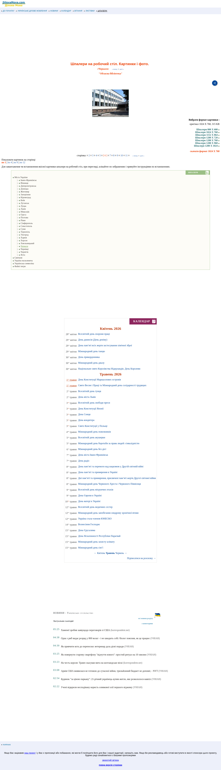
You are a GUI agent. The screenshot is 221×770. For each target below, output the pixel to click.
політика (6, 745)
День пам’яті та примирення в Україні (97, 472)
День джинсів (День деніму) (92, 339)
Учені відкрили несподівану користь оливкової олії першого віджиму (96, 687)
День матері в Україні (89, 501)
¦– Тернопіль (21, 232)
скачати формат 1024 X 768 (204, 151)
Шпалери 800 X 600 (207, 129)
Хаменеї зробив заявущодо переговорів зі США (85, 630)
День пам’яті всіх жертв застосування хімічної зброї (105, 345)
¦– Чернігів (20, 252)
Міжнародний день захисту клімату (96, 541)
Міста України (20, 177)
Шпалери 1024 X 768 (207, 132)
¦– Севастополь (22, 226)
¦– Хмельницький (23, 243)
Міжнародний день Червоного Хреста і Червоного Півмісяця (109, 484)
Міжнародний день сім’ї (90, 547)
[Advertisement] (91, 38)
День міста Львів (87, 397)
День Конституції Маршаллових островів (99, 379)
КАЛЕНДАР (66, 11)
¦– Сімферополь (23, 223)
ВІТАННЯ (78, 11)
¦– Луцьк (19, 206)
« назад (114, 69)
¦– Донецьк (20, 189)
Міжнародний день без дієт (92, 449)
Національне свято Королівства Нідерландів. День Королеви (109, 368)
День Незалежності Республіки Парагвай (99, 536)
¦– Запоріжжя (21, 194)
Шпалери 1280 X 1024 (206, 145)
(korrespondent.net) (120, 630)
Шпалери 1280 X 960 (207, 143)
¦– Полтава (20, 217)
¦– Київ (19, 200)
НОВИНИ (53, 11)
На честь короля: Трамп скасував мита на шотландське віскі (92, 662)
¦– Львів (19, 209)
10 (121, 155)
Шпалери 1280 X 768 (207, 140)
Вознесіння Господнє (89, 524)
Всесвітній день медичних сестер (95, 507)
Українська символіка (23, 263)
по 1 (4, 162)
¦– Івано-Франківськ (25, 180)
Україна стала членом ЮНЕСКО (95, 518)
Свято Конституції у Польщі (92, 426)
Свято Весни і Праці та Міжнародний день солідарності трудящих (112, 385)
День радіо (83, 460)
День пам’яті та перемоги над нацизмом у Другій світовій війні (110, 466)
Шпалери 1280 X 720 (207, 137)
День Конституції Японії (91, 408)
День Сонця (84, 414)
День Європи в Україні (90, 495)
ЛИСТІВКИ (89, 11)
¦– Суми (19, 229)
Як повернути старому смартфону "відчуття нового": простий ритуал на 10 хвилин (103, 654)
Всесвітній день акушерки (91, 437)
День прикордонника (89, 357)
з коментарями (147, 623)
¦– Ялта (19, 255)
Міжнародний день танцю (91, 351)
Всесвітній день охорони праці (94, 334)
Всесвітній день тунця (89, 391)
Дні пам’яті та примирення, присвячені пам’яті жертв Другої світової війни (117, 478)
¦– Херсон (20, 240)
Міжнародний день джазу (91, 362)
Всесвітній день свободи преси (94, 402)
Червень (119, 553)
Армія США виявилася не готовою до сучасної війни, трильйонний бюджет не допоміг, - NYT (109, 671)
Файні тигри (19, 266)
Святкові (17, 258)
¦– (20, 246)
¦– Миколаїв (21, 212)
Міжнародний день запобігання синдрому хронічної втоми (108, 513)
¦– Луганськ (21, 203)
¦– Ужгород (20, 235)
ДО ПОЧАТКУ (8, 11)
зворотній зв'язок (110, 760)
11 (126, 155)
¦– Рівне (19, 220)
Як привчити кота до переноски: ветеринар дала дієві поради (92, 646)
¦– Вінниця (20, 183)
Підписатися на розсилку (141, 558)
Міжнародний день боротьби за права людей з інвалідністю (108, 443)
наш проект (30, 753)
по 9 (16, 162)
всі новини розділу (145, 618)
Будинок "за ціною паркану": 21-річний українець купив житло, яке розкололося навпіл (106, 679)
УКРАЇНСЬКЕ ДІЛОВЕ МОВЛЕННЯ (31, 11)
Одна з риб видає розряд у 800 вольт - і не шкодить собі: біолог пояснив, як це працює (105, 638)
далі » (122, 69)
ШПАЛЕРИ (101, 11)
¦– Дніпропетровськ (24, 186)
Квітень (101, 553)
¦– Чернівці (21, 249)
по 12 (22, 162)
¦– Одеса (19, 215)
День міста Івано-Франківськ (93, 455)
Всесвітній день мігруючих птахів (95, 489)
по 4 (10, 162)
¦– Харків (20, 238)
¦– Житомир (21, 192)
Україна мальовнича (23, 260)
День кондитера (86, 420)
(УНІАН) (155, 638)
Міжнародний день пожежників (94, 431)
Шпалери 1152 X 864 (207, 135)
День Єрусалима (86, 530)
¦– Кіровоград (22, 197)
